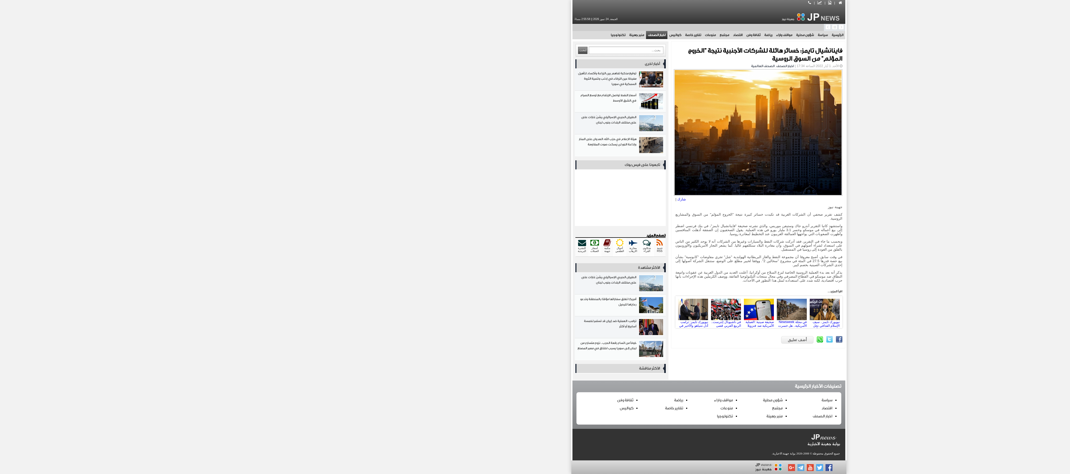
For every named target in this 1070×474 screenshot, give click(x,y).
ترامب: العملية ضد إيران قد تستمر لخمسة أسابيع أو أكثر (446, 328)
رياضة (594, 35)
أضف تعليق (623, 339)
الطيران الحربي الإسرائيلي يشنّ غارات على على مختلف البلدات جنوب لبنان (446, 124)
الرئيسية (664, 35)
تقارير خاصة (519, 35)
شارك (507, 199)
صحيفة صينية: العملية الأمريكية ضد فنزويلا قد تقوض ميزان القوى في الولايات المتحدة (585, 312)
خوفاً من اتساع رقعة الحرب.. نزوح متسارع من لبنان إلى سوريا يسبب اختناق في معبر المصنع (446, 350)
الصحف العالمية (589, 66)
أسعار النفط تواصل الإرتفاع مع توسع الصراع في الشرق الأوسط (446, 102)
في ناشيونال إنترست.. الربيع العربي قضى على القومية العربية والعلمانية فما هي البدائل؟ (552, 312)
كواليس (501, 35)
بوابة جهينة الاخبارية (610, 453)
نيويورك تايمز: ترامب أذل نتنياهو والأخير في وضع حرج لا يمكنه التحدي (519, 312)
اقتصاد (564, 35)
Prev (508, 312)
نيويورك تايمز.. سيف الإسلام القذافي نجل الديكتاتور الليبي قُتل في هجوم (651, 312)
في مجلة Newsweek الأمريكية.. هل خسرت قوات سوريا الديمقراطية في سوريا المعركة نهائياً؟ (618, 312)
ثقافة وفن (579, 35)
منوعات (536, 35)
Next (661, 312)
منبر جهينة (462, 35)
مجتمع (550, 35)
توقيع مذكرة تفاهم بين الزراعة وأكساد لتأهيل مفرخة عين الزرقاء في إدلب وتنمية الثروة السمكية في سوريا (446, 80)
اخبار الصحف (483, 35)
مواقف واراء (610, 35)
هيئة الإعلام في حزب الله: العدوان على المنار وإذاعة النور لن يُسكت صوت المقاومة (446, 146)
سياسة (649, 35)
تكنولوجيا (444, 35)
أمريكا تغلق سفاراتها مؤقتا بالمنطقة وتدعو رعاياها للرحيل (446, 306)
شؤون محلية (631, 35)
